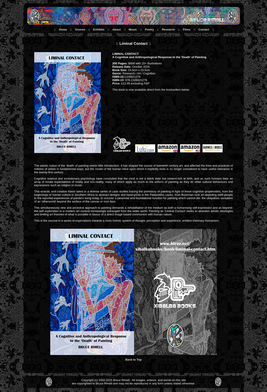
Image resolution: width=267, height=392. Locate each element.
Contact (204, 29)
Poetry (149, 29)
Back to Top (133, 359)
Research (168, 29)
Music (133, 29)
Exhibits (98, 29)
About (116, 29)
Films (187, 29)
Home (63, 29)
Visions (80, 29)
